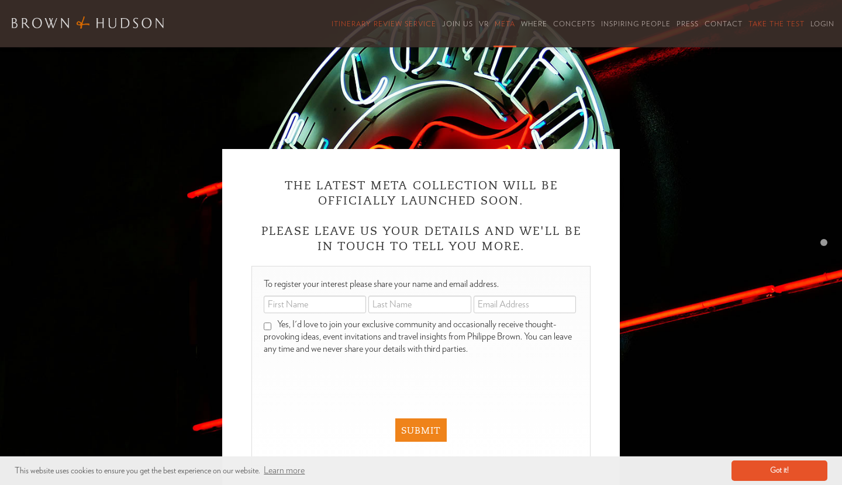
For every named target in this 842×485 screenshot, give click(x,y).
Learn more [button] (284, 470)
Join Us (457, 23)
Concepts (574, 23)
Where (534, 23)
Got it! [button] (779, 470)
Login (822, 23)
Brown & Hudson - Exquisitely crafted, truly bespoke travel (88, 22)
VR (484, 23)
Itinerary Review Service (384, 23)
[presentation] (413, 378)
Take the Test (776, 23)
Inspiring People (636, 23)
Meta (505, 23)
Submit (421, 431)
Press (688, 23)
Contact (724, 23)
